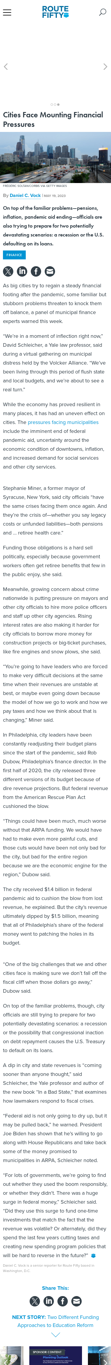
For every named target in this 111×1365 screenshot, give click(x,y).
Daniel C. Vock (25, 163)
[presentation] (5, 1338)
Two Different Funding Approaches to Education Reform (58, 1289)
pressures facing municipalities (63, 390)
